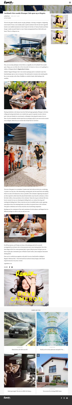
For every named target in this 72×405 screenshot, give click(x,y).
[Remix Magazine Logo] (8, 2)
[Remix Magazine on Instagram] (64, 398)
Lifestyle (7, 16)
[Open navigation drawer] (70, 2)
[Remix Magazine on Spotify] (67, 398)
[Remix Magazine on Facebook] (61, 398)
